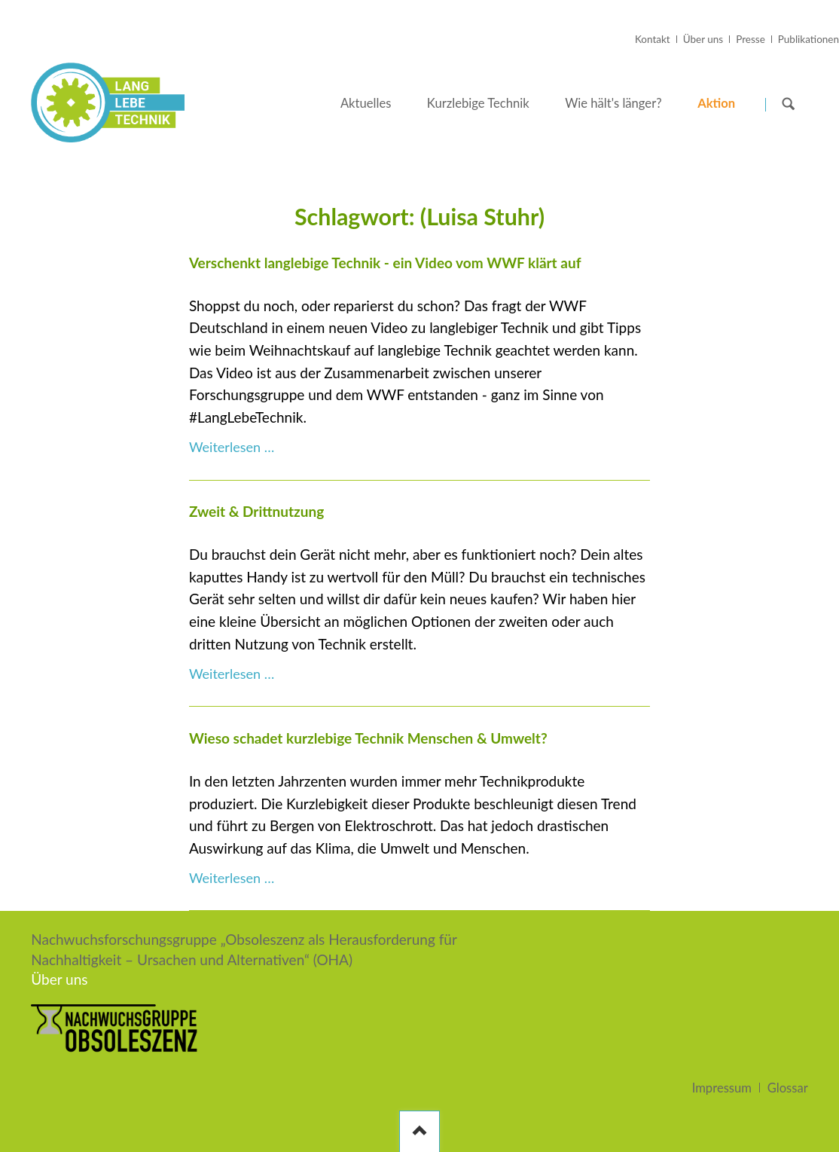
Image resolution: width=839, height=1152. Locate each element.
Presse (750, 39)
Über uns (703, 39)
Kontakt (652, 39)
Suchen (788, 103)
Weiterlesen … (231, 446)
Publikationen (808, 39)
